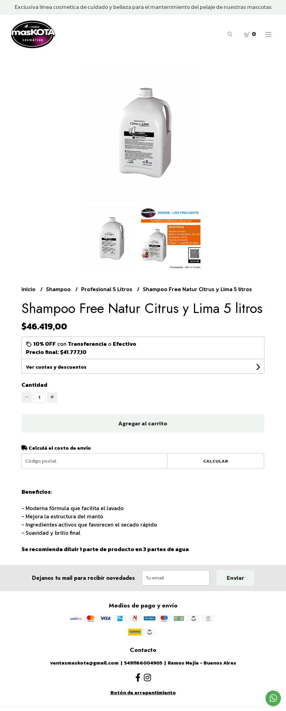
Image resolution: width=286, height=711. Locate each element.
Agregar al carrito (142, 423)
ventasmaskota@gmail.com (84, 663)
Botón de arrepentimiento (143, 692)
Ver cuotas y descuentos (56, 367)
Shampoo (59, 289)
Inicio (29, 289)
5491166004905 (143, 663)
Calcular (215, 461)
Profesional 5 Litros (107, 289)
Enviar (235, 578)
